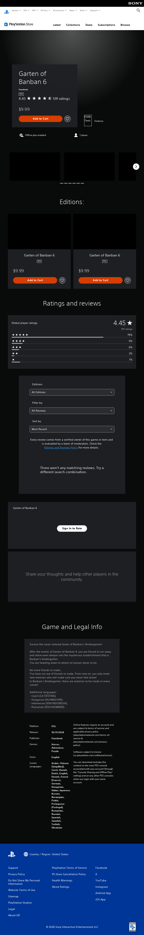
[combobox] (72, 388)
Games (15, 10)
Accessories (58, 10)
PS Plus (44, 10)
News (72, 10)
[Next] (136, 163)
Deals (89, 21)
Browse (125, 21)
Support (94, 10)
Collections (73, 21)
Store (82, 10)
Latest (57, 21)
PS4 (34, 10)
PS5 (25, 10)
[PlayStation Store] (19, 21)
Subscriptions (106, 21)
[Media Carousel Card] (35, 163)
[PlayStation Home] (6, 10)
